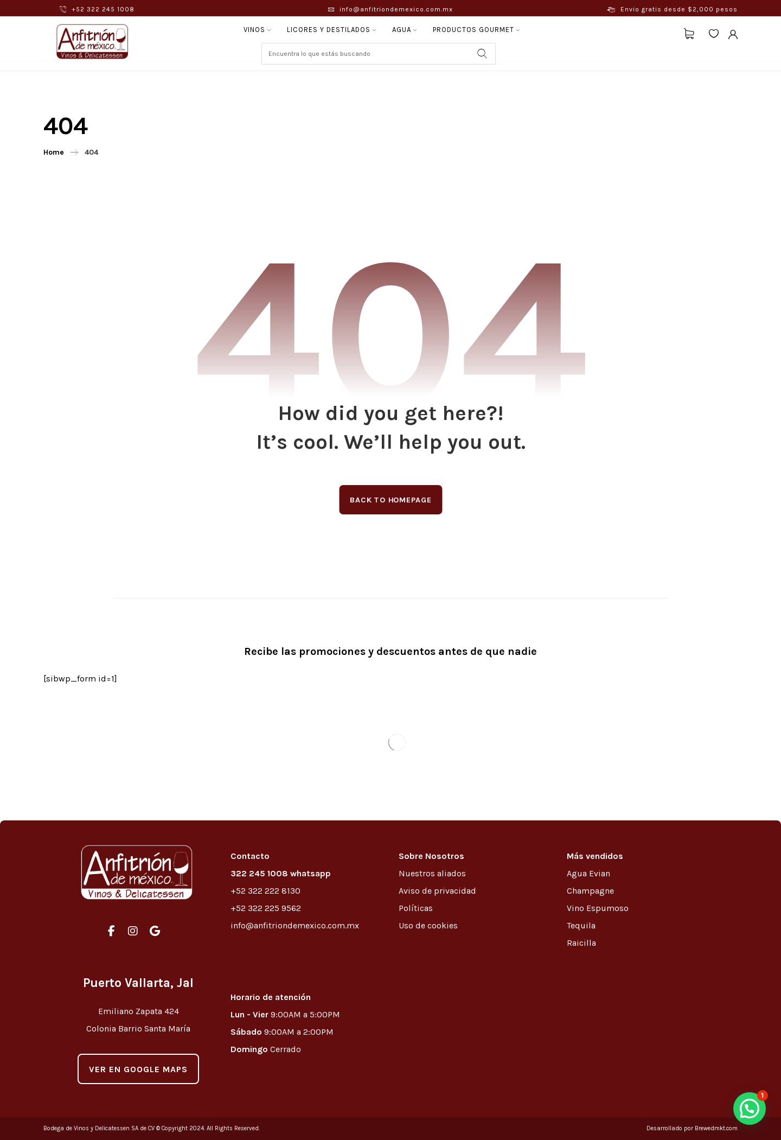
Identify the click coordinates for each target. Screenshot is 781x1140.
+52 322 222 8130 (265, 891)
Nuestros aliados (433, 873)
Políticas (416, 908)
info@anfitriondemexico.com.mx (295, 925)
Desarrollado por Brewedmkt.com (692, 1128)
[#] (111, 931)
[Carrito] (688, 33)
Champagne (590, 891)
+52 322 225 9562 (266, 908)
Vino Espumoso (598, 908)
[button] (749, 1108)
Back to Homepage (390, 499)
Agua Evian (588, 873)
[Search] (482, 54)
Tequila (581, 925)
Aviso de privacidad (437, 891)
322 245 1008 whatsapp (281, 873)
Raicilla (581, 943)
